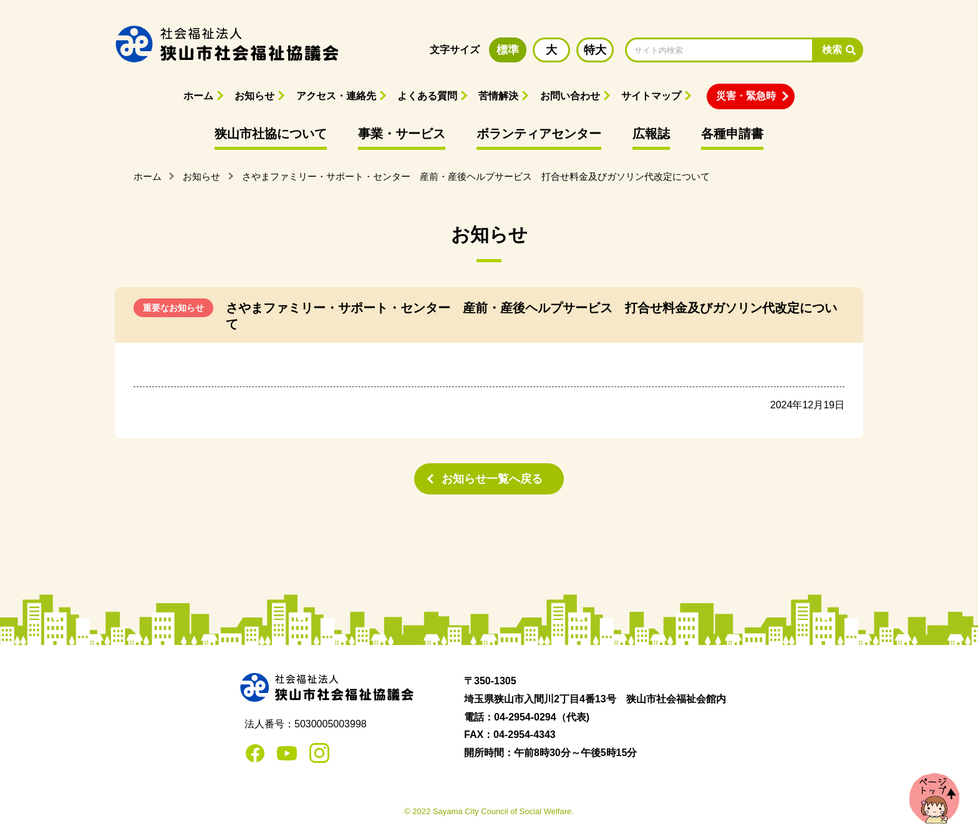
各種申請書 (732, 133)
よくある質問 (427, 96)
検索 (832, 49)
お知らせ (254, 96)
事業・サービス (401, 133)
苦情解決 (498, 96)
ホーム (198, 96)
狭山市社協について (271, 133)
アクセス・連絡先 (336, 96)
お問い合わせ (570, 96)
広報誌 (651, 133)
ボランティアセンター (539, 133)
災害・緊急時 (746, 96)
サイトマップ (651, 96)
